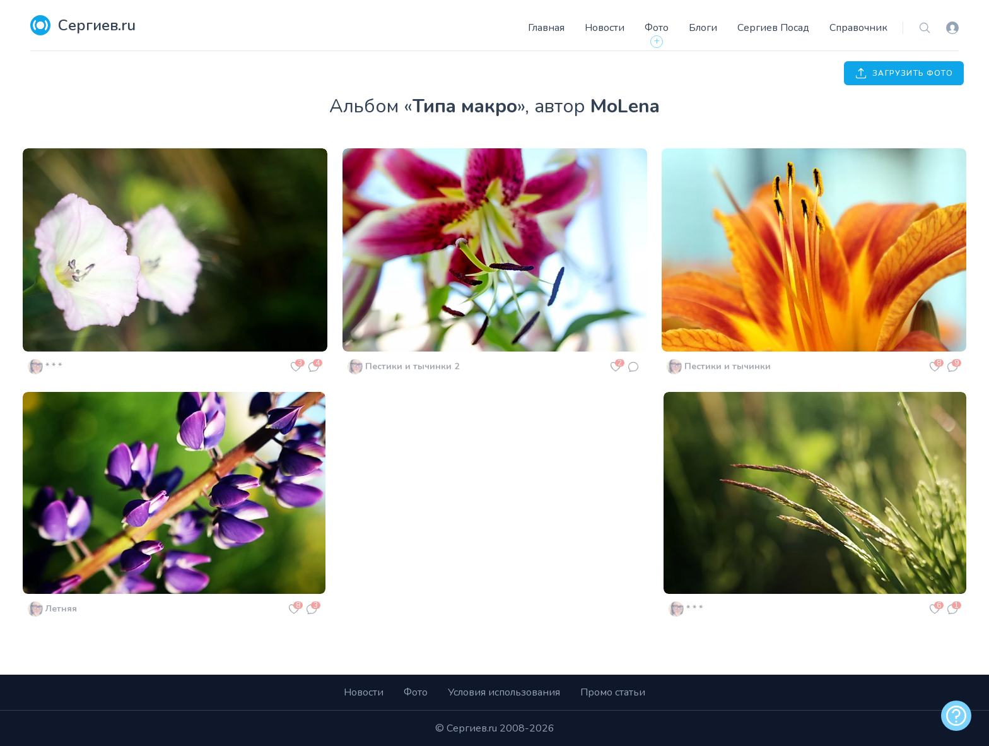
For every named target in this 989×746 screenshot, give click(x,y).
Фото (657, 28)
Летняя (61, 609)
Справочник (858, 28)
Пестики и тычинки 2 (412, 366)
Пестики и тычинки (727, 366)
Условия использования (504, 692)
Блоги (703, 28)
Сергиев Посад (773, 28)
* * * (53, 366)
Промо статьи (612, 692)
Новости (604, 28)
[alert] (956, 716)
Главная (546, 28)
